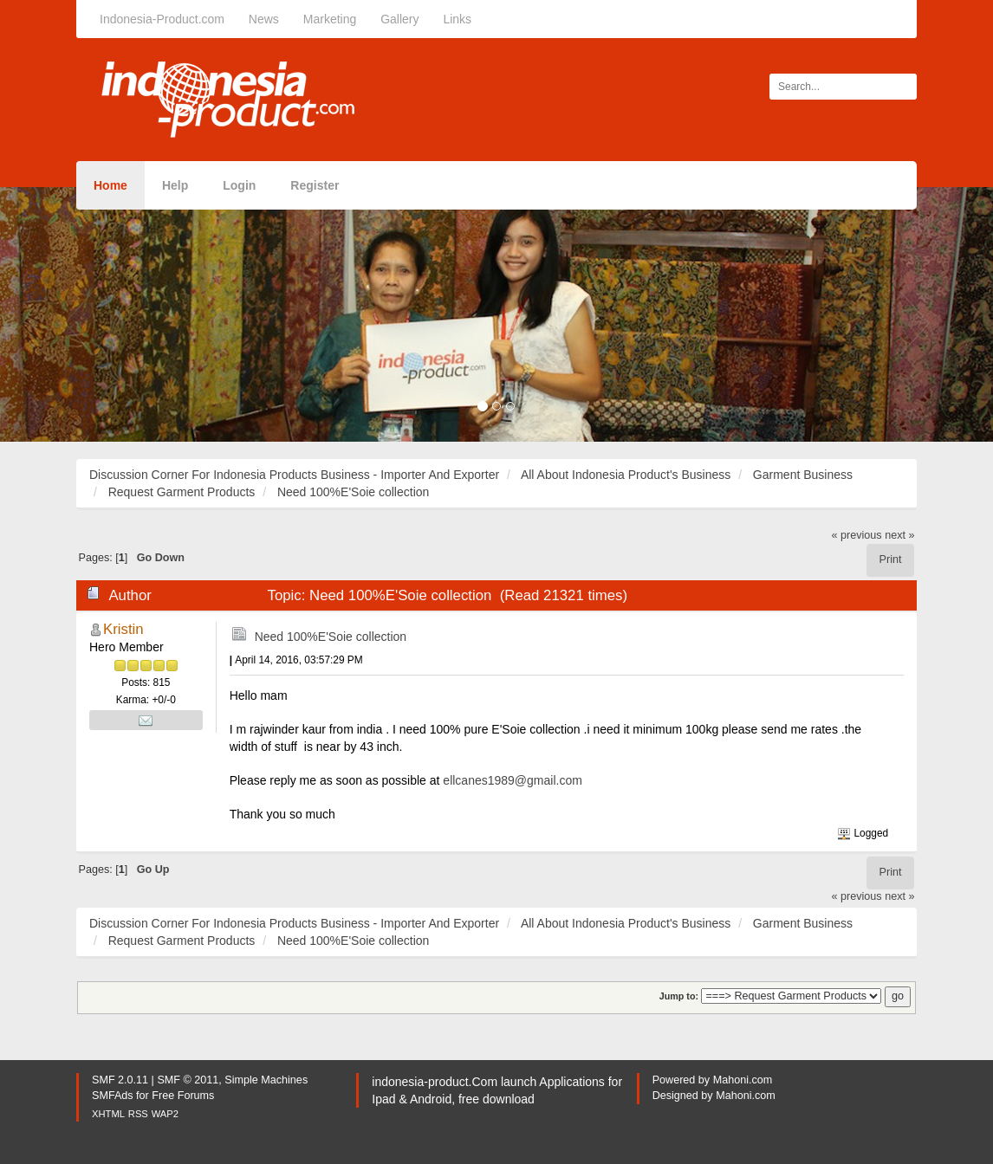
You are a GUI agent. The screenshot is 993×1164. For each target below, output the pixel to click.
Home (110, 185)
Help (175, 185)
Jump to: (678, 996)
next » (899, 535)
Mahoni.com (743, 1080)
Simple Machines (266, 1080)
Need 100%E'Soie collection (330, 636)
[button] (74, 314)
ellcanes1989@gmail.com (512, 780)
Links (457, 19)
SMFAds (112, 1096)
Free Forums (183, 1096)
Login (239, 185)
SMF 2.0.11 (120, 1080)
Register (314, 185)
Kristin (123, 629)
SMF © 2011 (187, 1080)
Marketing (329, 19)
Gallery (399, 19)
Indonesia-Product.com (162, 19)
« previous (857, 535)
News (264, 19)
